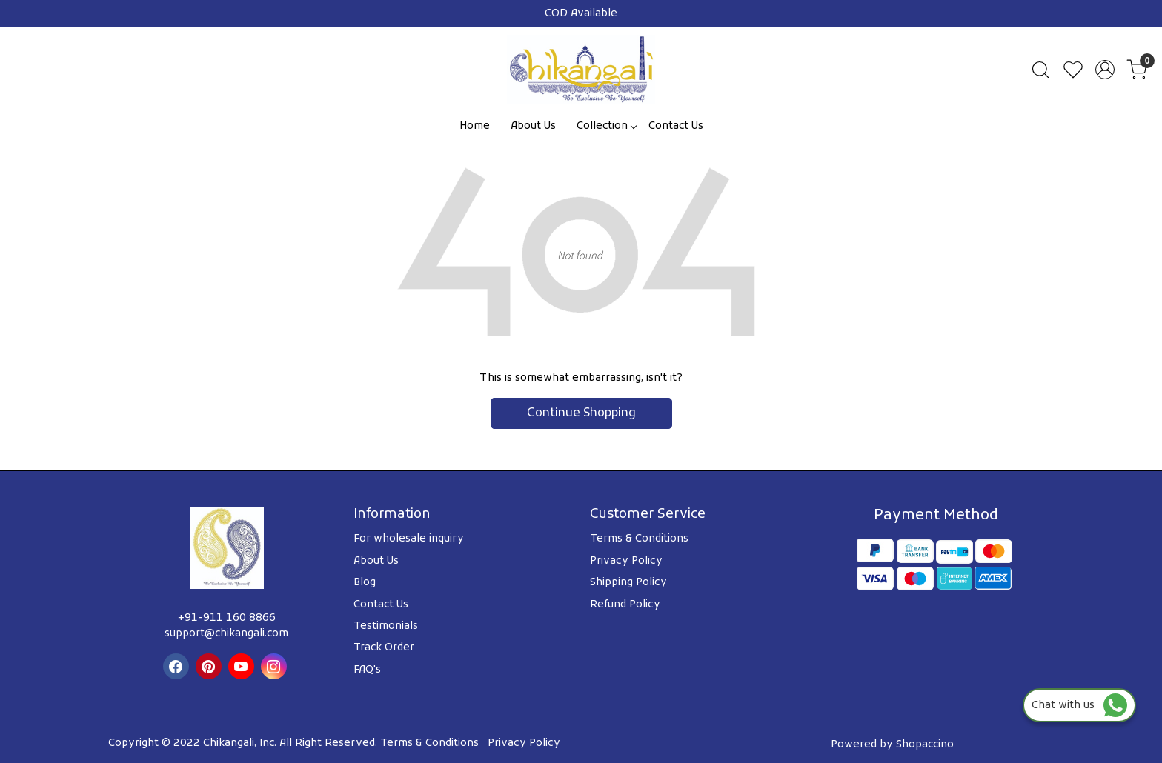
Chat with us (1079, 706)
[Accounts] (1104, 69)
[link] (1040, 69)
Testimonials (385, 626)
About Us (533, 126)
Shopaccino (925, 745)
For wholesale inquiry (408, 539)
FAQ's (367, 670)
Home (474, 126)
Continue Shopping (581, 413)
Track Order (383, 648)
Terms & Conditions (639, 539)
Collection (606, 126)
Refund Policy (625, 605)
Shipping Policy (628, 583)
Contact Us (675, 126)
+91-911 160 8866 (227, 618)
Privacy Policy (626, 561)
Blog (364, 583)
